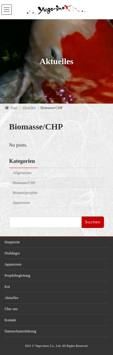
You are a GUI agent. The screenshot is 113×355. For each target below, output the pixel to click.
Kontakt (10, 320)
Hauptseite (12, 242)
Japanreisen (21, 203)
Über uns (11, 309)
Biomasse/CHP (24, 183)
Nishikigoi (12, 253)
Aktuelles (11, 298)
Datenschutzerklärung (20, 331)
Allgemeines (22, 173)
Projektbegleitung (17, 275)
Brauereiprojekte (25, 193)
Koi (7, 287)
